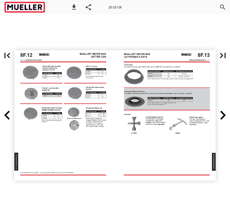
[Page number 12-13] (115, 7)
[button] (74, 7)
